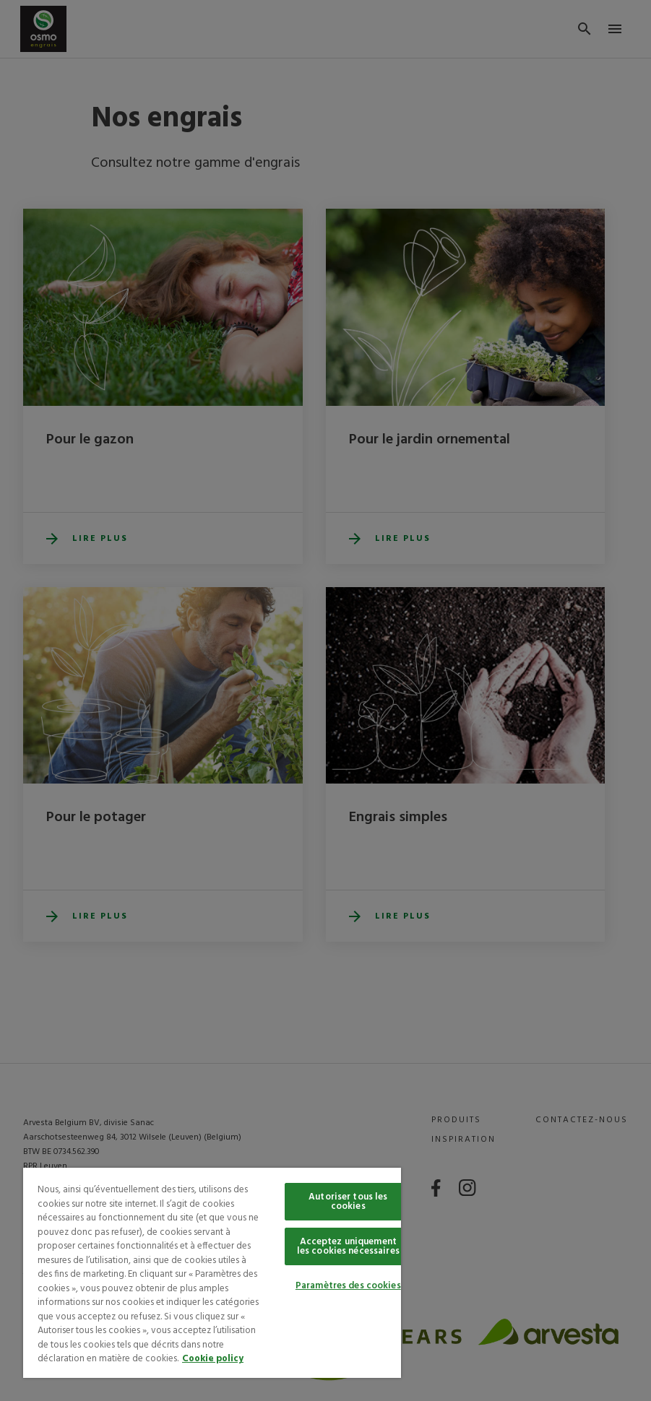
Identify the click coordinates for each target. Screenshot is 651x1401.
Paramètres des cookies (348, 1285)
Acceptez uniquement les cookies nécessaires (348, 1246)
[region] (212, 1273)
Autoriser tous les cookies (348, 1201)
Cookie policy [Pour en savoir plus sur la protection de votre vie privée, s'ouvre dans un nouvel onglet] (212, 1358)
